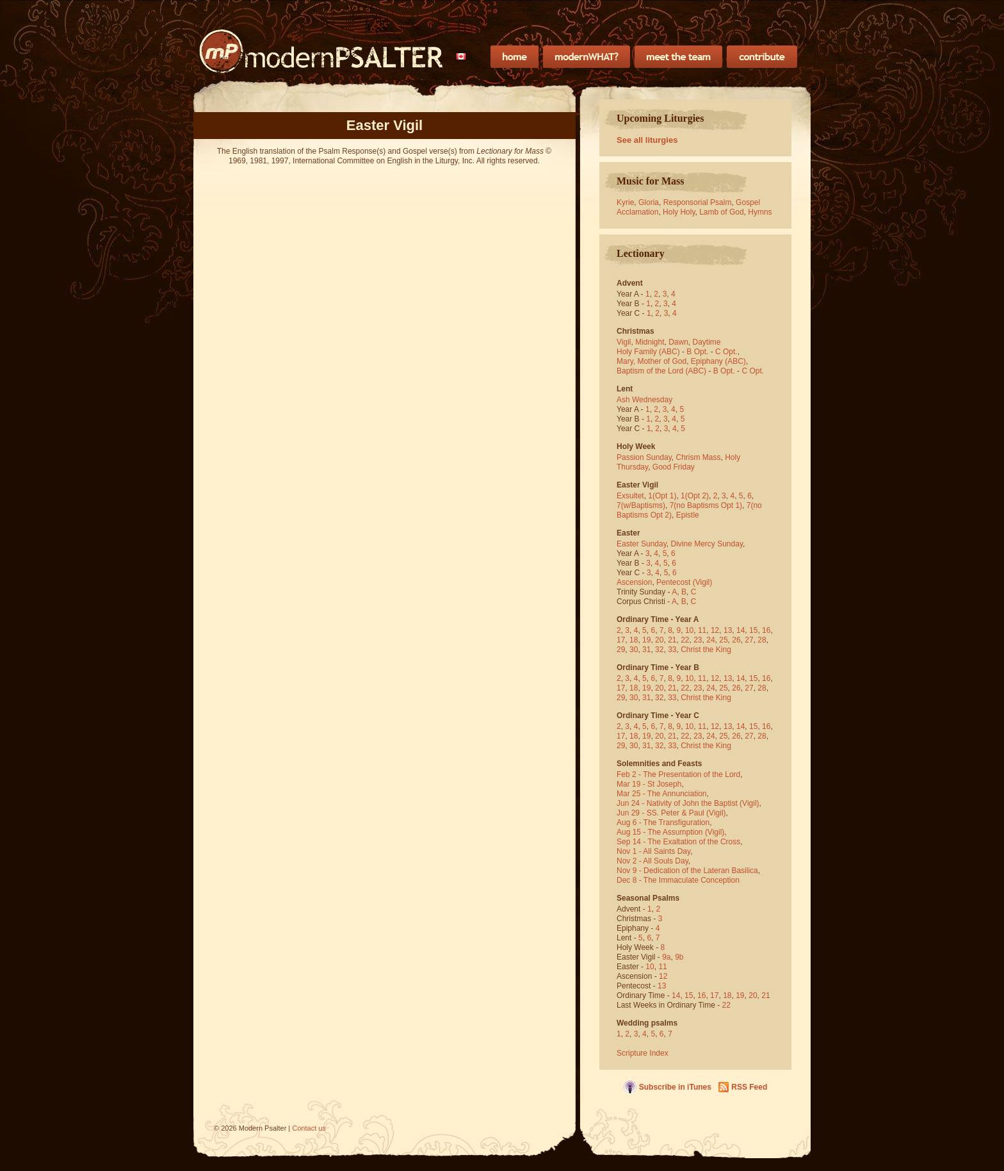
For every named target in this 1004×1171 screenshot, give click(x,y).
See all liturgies (647, 140)
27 (749, 639)
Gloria (648, 202)
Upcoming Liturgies (660, 118)
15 (753, 630)
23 (697, 639)
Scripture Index (642, 1053)
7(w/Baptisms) (641, 505)
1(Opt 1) (662, 495)
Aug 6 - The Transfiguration (663, 822)
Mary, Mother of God (651, 361)
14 (740, 630)
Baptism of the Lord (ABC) (661, 370)
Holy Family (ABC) (648, 351)
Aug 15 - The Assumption (660, 832)
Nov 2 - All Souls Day (652, 860)
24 (710, 639)
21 (672, 639)
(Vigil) (702, 582)
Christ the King (706, 649)
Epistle (687, 515)
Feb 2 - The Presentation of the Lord (678, 774)
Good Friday (673, 467)
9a (666, 957)
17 (621, 639)
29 (621, 649)
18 (633, 639)
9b (679, 957)
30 (633, 649)
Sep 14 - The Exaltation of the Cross (678, 841)
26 (736, 639)
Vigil (624, 342)
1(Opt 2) (695, 495)
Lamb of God (721, 212)
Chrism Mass (698, 457)
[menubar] (461, 56)
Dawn (678, 342)
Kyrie (625, 202)
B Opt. (697, 351)
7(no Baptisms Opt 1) (706, 505)
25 (723, 639)
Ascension (634, 582)
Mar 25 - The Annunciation (662, 793)
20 (659, 639)
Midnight (649, 342)
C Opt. (726, 351)
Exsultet (630, 495)
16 (766, 630)
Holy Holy (679, 212)
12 (715, 630)
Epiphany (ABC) (718, 361)
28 (761, 639)
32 (659, 649)
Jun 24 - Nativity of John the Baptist (677, 803)
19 (646, 639)
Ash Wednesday (644, 399)
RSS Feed (749, 1087)
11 (702, 630)
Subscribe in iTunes (675, 1087)
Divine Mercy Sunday (707, 543)
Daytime (707, 342)
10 (689, 630)
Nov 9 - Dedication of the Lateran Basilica (687, 870)
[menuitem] (461, 56)
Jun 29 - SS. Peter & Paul (660, 812)
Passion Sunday (644, 457)
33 (672, 649)
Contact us (309, 1128)
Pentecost (673, 582)
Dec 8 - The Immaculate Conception (678, 880)
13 (728, 630)
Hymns (760, 212)
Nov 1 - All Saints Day (653, 851)
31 (646, 649)
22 (685, 639)
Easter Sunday (642, 543)
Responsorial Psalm (697, 202)
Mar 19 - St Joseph (649, 784)
